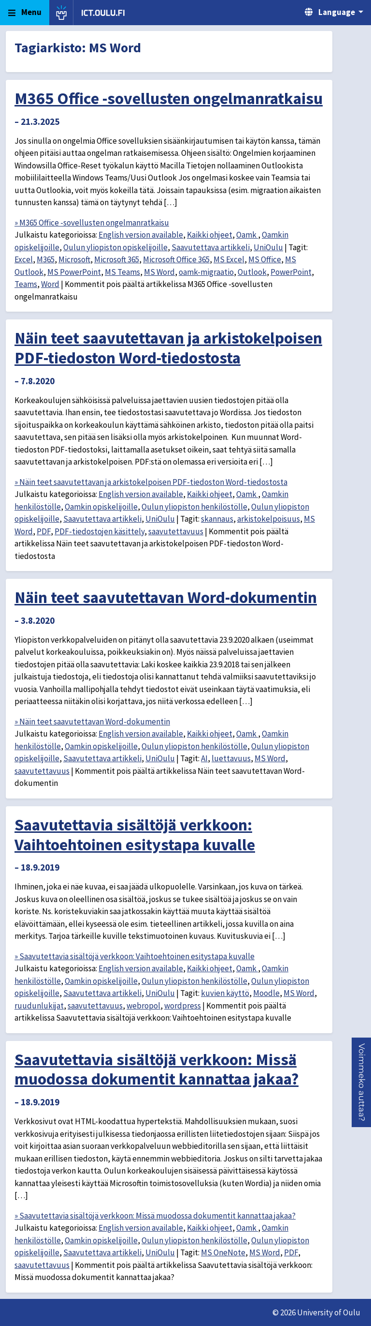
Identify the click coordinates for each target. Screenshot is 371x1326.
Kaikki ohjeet (209, 234)
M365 (46, 259)
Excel (23, 259)
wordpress (182, 1005)
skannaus (217, 518)
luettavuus (231, 758)
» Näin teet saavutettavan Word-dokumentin (92, 721)
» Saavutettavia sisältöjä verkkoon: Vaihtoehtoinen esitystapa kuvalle (134, 956)
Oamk (247, 234)
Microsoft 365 (116, 259)
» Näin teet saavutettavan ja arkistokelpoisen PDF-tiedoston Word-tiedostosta (150, 482)
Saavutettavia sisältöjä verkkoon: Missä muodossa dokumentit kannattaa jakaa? (156, 1069)
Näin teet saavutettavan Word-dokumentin (165, 597)
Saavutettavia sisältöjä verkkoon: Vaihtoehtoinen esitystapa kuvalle (134, 834)
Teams (25, 284)
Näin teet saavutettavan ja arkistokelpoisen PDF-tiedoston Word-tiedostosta (168, 348)
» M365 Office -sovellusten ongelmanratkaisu (91, 222)
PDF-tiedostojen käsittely (99, 531)
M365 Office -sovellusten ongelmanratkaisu (168, 98)
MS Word (159, 272)
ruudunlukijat (39, 1005)
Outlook (252, 272)
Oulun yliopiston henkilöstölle (194, 506)
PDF (44, 531)
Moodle (266, 993)
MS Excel (229, 259)
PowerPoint (291, 272)
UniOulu (268, 247)
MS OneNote (223, 1252)
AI (204, 758)
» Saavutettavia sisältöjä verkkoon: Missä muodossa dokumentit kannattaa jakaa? (155, 1215)
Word (50, 284)
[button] (361, 1082)
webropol (143, 1005)
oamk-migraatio (206, 272)
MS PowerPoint (74, 272)
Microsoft (74, 259)
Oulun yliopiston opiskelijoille (115, 247)
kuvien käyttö (225, 993)
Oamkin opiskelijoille (101, 506)
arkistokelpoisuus (268, 518)
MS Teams (122, 272)
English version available (141, 234)
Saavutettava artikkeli (210, 247)
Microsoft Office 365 (176, 259)
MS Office (264, 259)
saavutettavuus (175, 531)
